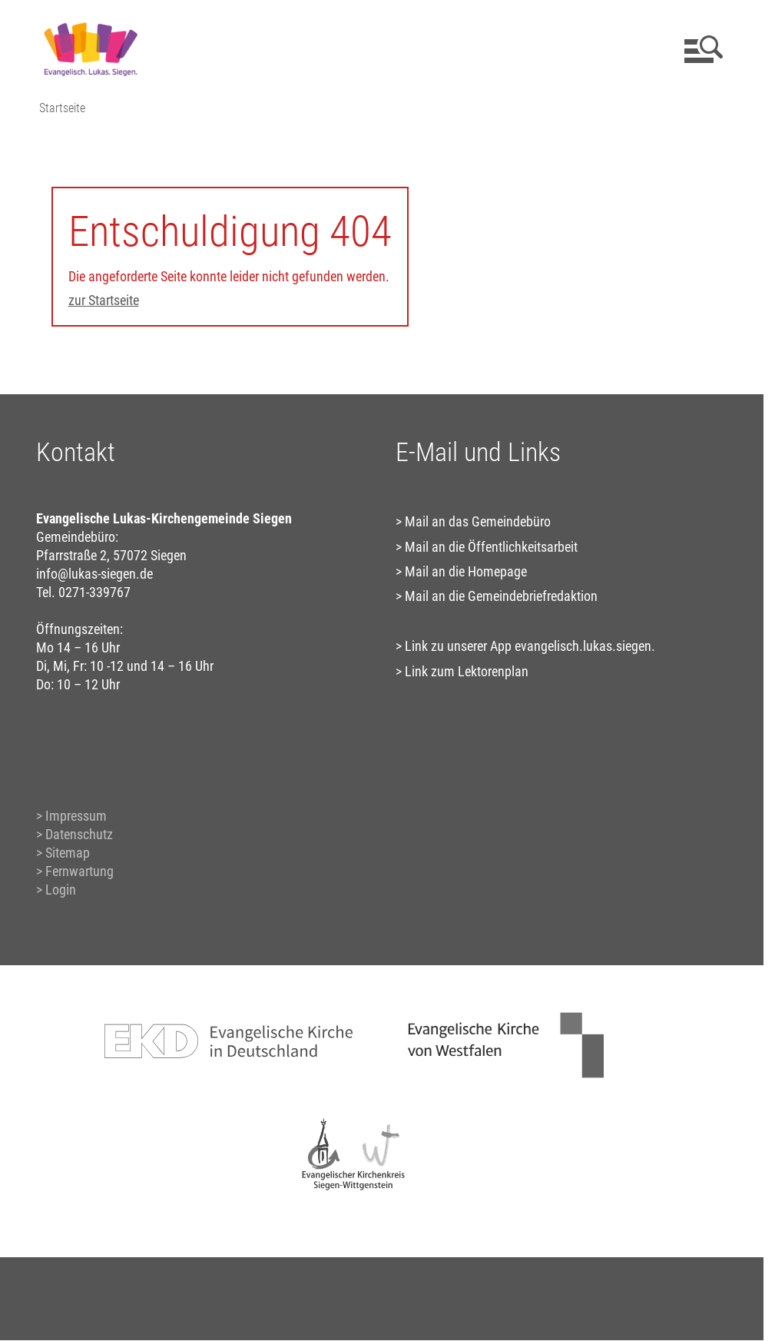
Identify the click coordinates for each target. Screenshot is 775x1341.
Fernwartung (79, 871)
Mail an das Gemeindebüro (478, 521)
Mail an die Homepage (466, 571)
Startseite (62, 108)
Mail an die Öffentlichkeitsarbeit (491, 547)
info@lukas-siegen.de (94, 574)
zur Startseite (103, 300)
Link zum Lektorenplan (466, 671)
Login (60, 889)
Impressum (76, 816)
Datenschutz (79, 834)
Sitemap (67, 853)
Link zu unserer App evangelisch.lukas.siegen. (530, 646)
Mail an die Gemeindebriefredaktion (501, 596)
